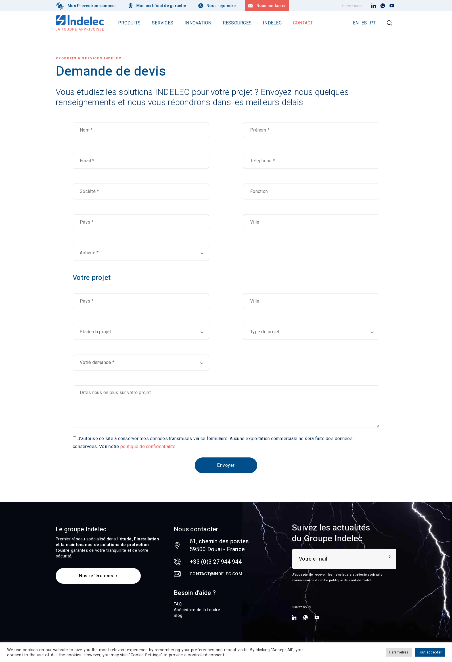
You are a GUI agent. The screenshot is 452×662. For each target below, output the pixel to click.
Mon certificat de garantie (161, 5)
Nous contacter (271, 5)
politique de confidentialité (147, 446)
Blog (178, 615)
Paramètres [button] (399, 652)
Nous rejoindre (221, 5)
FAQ (178, 604)
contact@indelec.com (216, 573)
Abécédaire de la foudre (197, 609)
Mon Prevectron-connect (92, 5)
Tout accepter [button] (429, 652)
